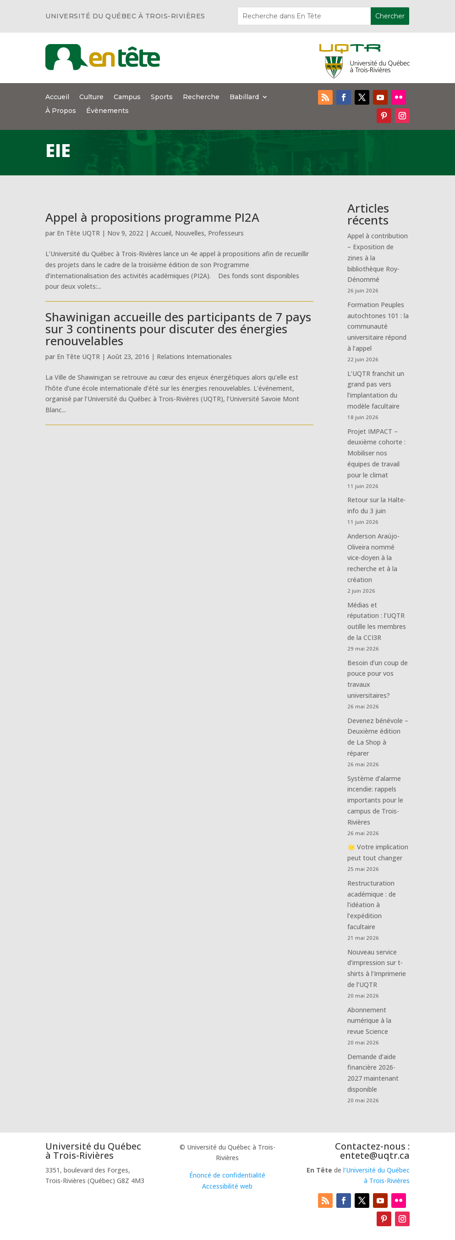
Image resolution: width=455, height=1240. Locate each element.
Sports (162, 97)
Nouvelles (189, 233)
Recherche (201, 97)
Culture (91, 97)
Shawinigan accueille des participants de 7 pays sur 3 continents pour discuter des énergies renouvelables (178, 329)
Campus (127, 97)
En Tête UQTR (78, 233)
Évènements (107, 111)
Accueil (57, 97)
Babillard (244, 97)
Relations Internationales (194, 356)
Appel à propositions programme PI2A (152, 217)
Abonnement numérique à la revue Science (369, 1020)
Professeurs (226, 233)
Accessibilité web (227, 1186)
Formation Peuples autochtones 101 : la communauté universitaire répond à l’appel (378, 326)
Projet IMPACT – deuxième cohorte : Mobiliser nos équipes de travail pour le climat (376, 453)
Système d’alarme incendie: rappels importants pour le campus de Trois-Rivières (375, 800)
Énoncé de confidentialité (227, 1175)
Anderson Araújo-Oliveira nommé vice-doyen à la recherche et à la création (373, 558)
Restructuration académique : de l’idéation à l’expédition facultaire (371, 905)
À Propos (60, 111)
